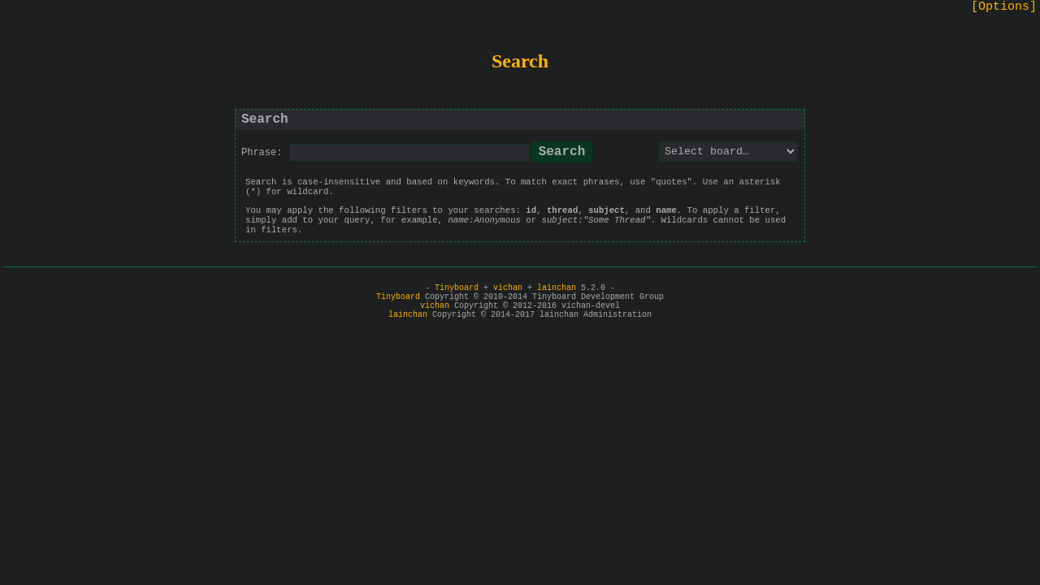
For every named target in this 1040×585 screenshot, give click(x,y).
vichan (507, 288)
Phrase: (261, 152)
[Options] (1004, 7)
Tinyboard (457, 288)
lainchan (556, 288)
